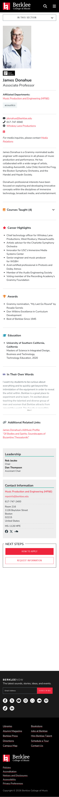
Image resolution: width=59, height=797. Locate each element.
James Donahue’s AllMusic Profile (21, 430)
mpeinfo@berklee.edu (17, 496)
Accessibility (9, 779)
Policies (7, 767)
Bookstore (36, 726)
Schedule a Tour (40, 741)
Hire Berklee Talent (41, 736)
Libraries (7, 726)
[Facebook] (7, 531)
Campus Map (10, 745)
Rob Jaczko (11, 460)
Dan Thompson (13, 467)
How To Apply (29, 551)
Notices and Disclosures (15, 775)
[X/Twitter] (12, 531)
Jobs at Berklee (39, 731)
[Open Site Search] (45, 6)
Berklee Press (10, 736)
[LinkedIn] (4, 131)
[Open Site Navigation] (54, 6)
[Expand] (52, 18)
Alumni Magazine (12, 731)
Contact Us (37, 745)
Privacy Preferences (13, 783)
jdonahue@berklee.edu (19, 118)
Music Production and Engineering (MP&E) (26, 98)
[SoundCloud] (17, 531)
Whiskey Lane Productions (21, 126)
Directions (8, 741)
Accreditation (9, 771)
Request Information (29, 560)
